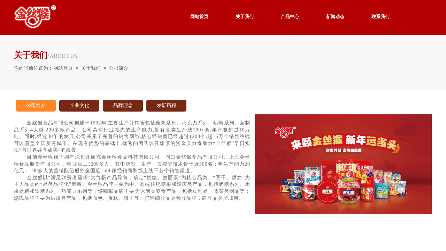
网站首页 (63, 68)
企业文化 (79, 105)
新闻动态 (335, 16)
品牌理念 (123, 105)
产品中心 (290, 16)
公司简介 (118, 68)
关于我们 (91, 68)
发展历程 (166, 105)
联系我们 (380, 16)
